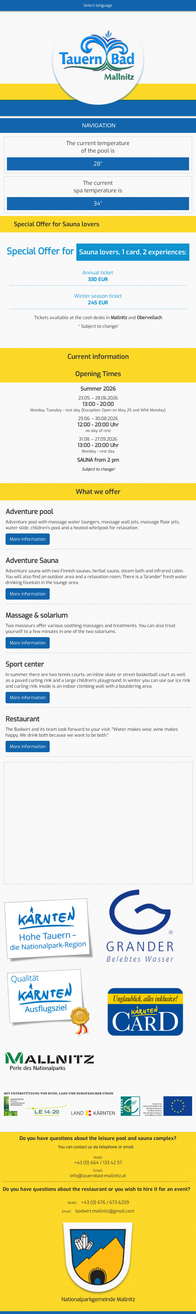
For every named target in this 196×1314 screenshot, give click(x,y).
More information (28, 539)
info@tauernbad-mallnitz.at (98, 1176)
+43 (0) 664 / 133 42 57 (98, 1163)
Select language (98, 5)
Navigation (98, 125)
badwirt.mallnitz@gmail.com (105, 1211)
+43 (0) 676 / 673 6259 (105, 1202)
